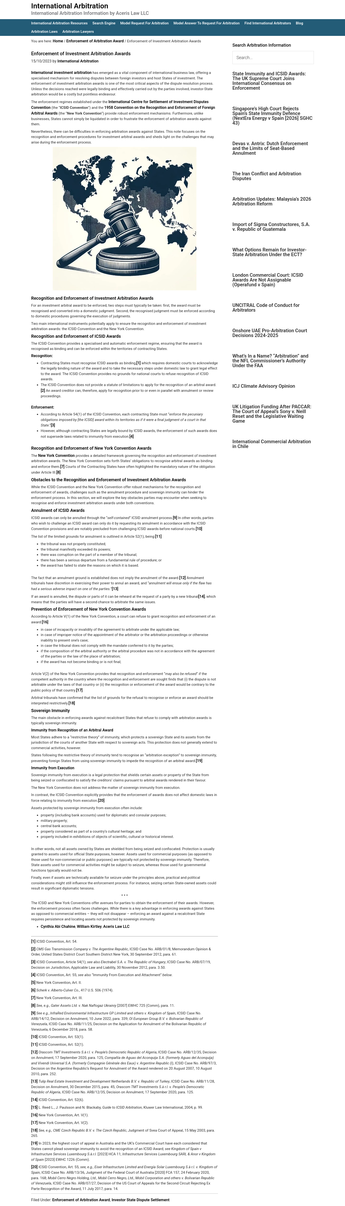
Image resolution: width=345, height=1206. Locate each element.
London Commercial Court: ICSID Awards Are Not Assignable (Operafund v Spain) (267, 280)
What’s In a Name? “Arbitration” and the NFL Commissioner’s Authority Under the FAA (270, 360)
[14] (201, 590)
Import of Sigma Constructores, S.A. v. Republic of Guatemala (271, 226)
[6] (33, 980)
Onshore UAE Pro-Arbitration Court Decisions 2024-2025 (269, 333)
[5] (33, 973)
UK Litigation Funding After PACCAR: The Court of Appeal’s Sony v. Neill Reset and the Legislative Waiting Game (271, 414)
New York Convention (55, 452)
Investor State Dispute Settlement (140, 1185)
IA (185, 1199)
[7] (62, 463)
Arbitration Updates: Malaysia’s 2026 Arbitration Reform (271, 201)
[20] (101, 793)
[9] (175, 513)
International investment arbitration (59, 72)
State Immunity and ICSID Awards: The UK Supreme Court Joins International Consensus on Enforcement (269, 81)
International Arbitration (69, 6)
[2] (43, 388)
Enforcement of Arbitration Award (81, 1185)
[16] (45, 615)
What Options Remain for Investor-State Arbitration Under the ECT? (269, 252)
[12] (182, 572)
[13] (115, 583)
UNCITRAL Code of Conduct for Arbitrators (265, 307)
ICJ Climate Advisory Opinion (263, 386)
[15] (34, 1094)
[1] (138, 361)
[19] (199, 753)
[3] (53, 422)
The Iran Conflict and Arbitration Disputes (266, 176)
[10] (199, 524)
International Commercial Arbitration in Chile (271, 444)
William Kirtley (86, 918)
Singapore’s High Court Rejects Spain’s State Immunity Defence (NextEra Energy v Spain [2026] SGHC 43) (272, 116)
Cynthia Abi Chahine (57, 918)
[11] (158, 531)
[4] (131, 433)
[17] (79, 683)
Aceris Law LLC (112, 918)
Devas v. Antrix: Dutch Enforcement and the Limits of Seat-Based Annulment (270, 148)
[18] (72, 696)
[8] (58, 468)
